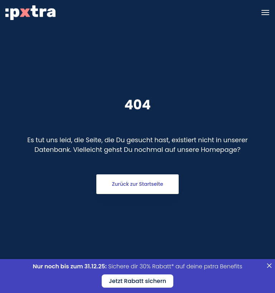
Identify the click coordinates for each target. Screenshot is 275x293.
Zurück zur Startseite (137, 184)
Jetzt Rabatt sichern (137, 281)
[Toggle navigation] (265, 12)
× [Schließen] (269, 263)
